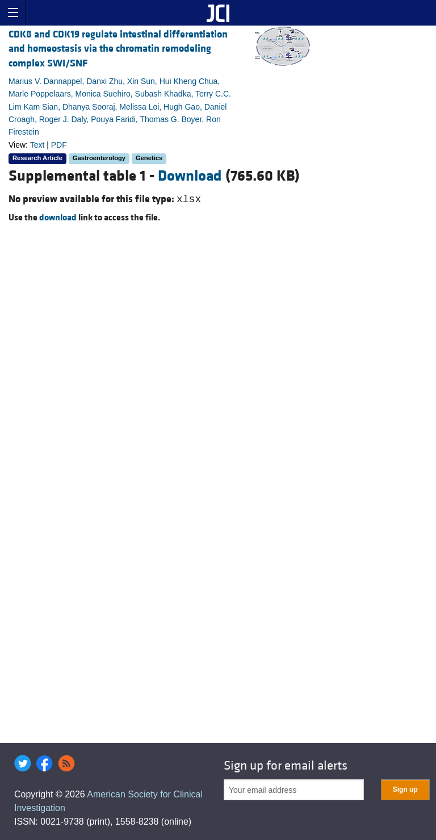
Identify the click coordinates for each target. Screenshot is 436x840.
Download (190, 176)
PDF (59, 144)
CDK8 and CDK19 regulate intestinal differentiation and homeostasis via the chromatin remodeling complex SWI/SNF (118, 48)
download (58, 217)
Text (37, 144)
